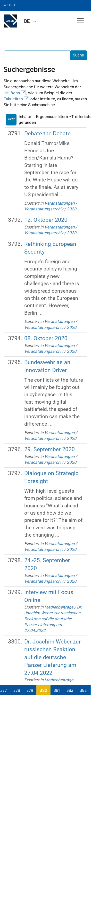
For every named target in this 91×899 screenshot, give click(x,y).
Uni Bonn (15, 92)
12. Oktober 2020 (45, 220)
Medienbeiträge (58, 607)
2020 (71, 209)
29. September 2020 (49, 449)
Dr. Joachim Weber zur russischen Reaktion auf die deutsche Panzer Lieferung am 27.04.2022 (53, 619)
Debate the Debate (47, 133)
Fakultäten (16, 99)
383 (83, 690)
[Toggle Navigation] (80, 21)
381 (57, 690)
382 (70, 690)
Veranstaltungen (59, 203)
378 (16, 690)
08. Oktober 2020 (45, 338)
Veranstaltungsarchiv (43, 209)
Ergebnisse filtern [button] (52, 116)
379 (29, 690)
